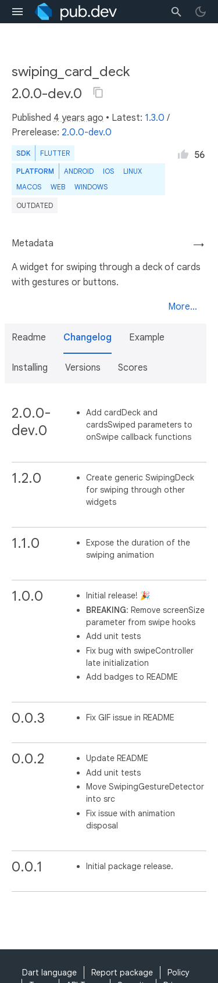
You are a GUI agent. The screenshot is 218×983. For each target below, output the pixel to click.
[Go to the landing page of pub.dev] (76, 11)
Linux (132, 171)
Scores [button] (133, 368)
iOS (108, 171)
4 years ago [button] (78, 118)
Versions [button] (83, 368)
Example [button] (147, 337)
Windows (91, 186)
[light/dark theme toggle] (201, 12)
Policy (178, 972)
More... (182, 307)
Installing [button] (30, 368)
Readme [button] (29, 337)
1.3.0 (155, 118)
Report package (122, 972)
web (58, 186)
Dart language (49, 972)
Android (79, 171)
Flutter (55, 153)
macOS (28, 186)
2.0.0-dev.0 (87, 132)
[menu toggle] (17, 11)
